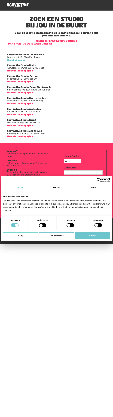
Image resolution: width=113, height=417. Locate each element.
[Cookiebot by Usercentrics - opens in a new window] (98, 180)
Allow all (92, 236)
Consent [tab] (19, 187)
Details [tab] (56, 187)
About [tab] (93, 187)
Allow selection (56, 236)
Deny (20, 236)
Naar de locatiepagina (20, 70)
